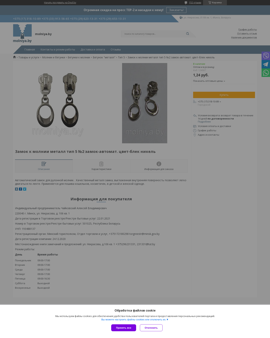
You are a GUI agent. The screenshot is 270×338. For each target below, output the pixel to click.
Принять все (123, 327)
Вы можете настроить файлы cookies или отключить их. (133, 319)
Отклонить (151, 327)
